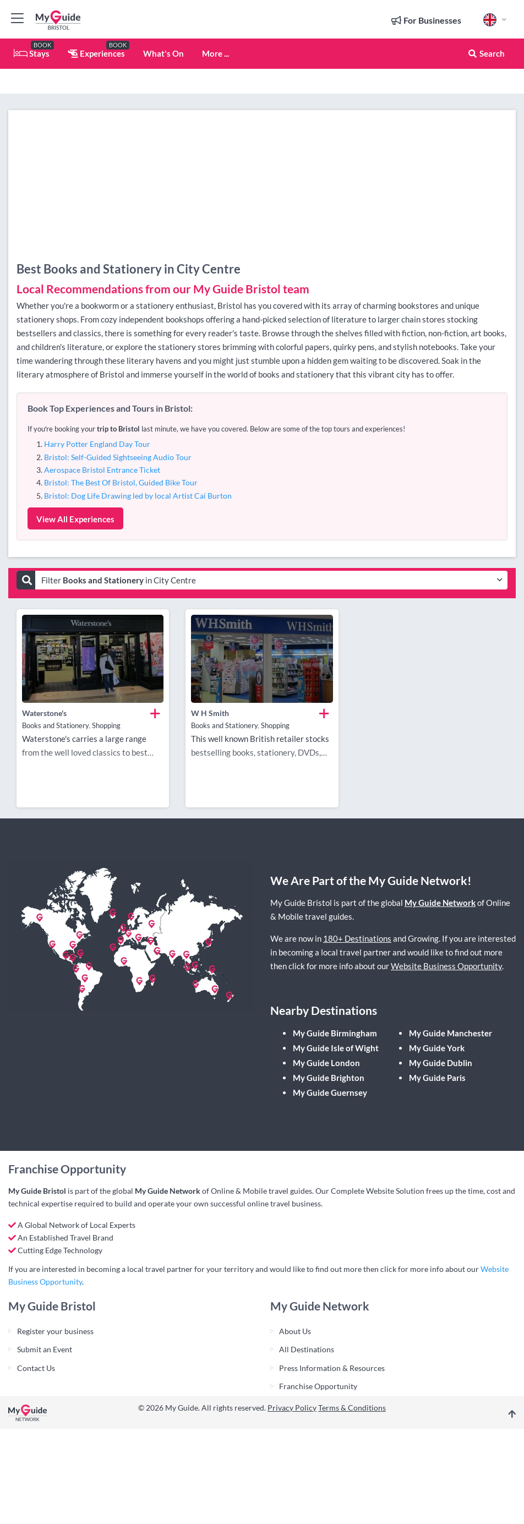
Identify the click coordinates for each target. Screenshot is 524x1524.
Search (486, 53)
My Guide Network (440, 903)
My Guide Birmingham (335, 1033)
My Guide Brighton (328, 1078)
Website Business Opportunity (446, 966)
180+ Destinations (357, 938)
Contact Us (36, 1368)
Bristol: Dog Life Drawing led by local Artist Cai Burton (138, 495)
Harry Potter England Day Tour (97, 444)
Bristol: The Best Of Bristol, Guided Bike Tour (121, 482)
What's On (163, 53)
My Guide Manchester (450, 1033)
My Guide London (326, 1063)
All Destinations (306, 1349)
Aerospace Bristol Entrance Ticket (102, 469)
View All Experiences (75, 519)
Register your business (55, 1331)
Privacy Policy (292, 1407)
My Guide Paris (437, 1078)
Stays (32, 53)
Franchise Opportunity (318, 1386)
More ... (215, 53)
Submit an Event (44, 1349)
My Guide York (437, 1048)
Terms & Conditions (352, 1407)
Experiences (96, 53)
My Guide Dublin (440, 1063)
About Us (295, 1331)
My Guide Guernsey (330, 1092)
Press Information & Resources (332, 1368)
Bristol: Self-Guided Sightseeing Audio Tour (118, 457)
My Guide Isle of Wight (336, 1048)
